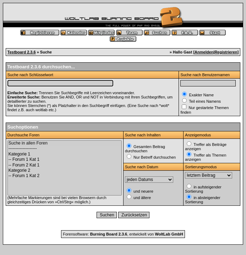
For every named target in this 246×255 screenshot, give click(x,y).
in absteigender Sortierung (202, 200)
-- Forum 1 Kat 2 (64, 175)
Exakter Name (201, 95)
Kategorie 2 (64, 170)
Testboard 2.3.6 (21, 52)
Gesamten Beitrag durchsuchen (145, 148)
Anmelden (204, 52)
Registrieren (225, 52)
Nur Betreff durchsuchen (154, 157)
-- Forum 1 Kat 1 (64, 159)
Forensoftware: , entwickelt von (123, 234)
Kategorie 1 (64, 154)
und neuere (142, 191)
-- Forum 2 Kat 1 (64, 165)
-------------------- (64, 148)
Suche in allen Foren (64, 143)
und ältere (141, 198)
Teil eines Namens (204, 101)
